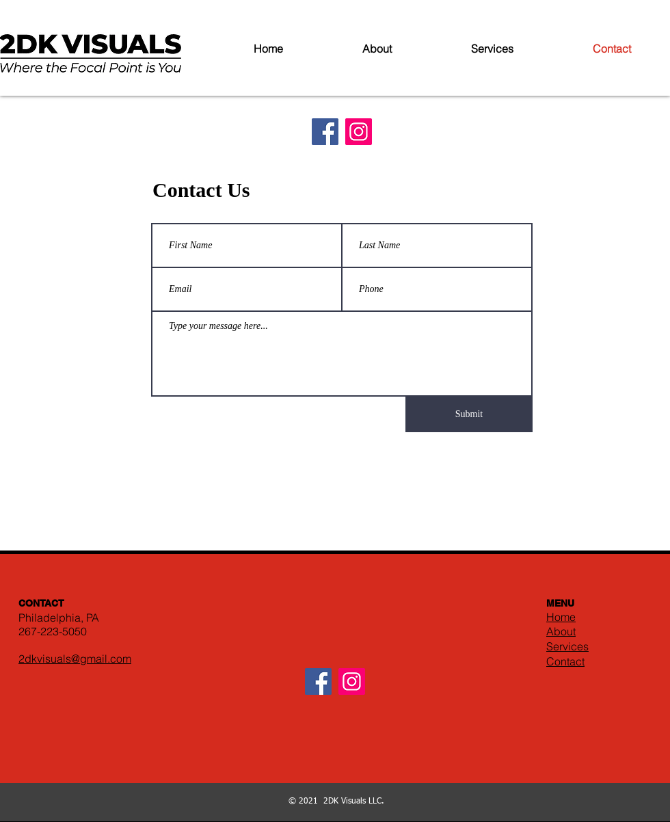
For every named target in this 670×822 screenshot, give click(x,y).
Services (567, 646)
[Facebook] (325, 131)
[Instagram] (358, 131)
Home (561, 617)
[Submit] (469, 414)
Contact (565, 661)
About (561, 631)
